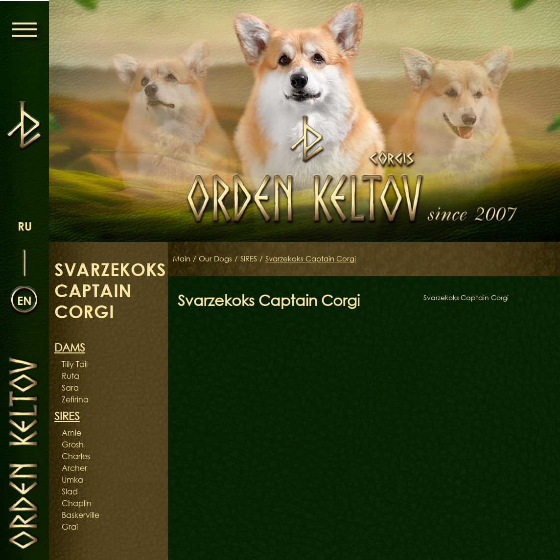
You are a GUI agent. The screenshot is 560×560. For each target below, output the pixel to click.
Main (182, 259)
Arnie (71, 433)
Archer (74, 468)
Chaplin (77, 503)
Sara (70, 388)
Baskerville (80, 515)
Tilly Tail (75, 364)
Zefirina (75, 399)
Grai (70, 527)
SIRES (253, 259)
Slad (70, 491)
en (24, 300)
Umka (72, 480)
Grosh (73, 444)
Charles (76, 456)
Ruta (70, 376)
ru (25, 225)
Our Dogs (217, 259)
